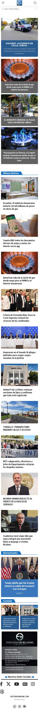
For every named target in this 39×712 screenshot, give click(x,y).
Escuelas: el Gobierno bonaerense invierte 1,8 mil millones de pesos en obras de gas (19, 206)
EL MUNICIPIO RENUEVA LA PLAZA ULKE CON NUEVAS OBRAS (19, 121)
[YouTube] (17, 684)
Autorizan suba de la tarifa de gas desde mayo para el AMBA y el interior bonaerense (19, 87)
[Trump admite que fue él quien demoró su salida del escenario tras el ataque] (19, 593)
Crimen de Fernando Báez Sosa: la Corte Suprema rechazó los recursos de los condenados (19, 318)
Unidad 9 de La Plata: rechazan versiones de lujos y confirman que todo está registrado (17, 392)
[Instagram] (32, 684)
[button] (4, 3)
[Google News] (25, 684)
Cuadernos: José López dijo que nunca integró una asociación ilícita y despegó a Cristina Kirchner (18, 540)
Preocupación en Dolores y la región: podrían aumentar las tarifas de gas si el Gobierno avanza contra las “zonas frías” (19, 157)
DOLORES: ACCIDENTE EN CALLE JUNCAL (19, 44)
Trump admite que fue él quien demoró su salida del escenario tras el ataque (19, 585)
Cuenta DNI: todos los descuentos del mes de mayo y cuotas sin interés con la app (19, 243)
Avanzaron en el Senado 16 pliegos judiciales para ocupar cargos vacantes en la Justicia (19, 355)
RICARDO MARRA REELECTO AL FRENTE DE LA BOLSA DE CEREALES (17, 501)
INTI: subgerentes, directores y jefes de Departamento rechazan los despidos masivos (18, 464)
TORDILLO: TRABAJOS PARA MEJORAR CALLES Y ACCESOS (17, 428)
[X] (8, 684)
